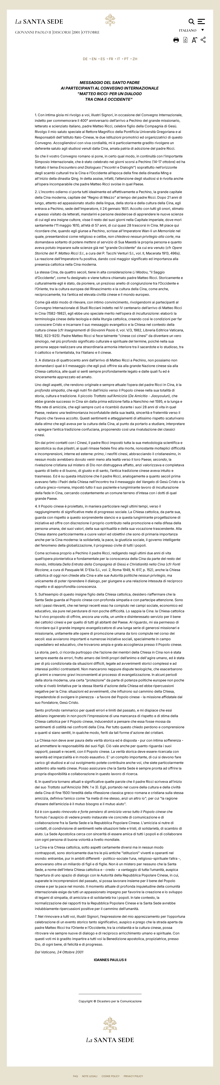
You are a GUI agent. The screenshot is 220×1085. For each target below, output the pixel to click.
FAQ (75, 1076)
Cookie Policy (110, 1076)
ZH (135, 59)
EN (94, 59)
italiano (189, 31)
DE (85, 59)
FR (111, 59)
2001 (77, 32)
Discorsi (62, 32)
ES (103, 59)
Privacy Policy (133, 1076)
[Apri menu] (201, 21)
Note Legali (89, 1076)
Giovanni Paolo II (33, 32)
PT (126, 59)
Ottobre (90, 32)
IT (118, 59)
